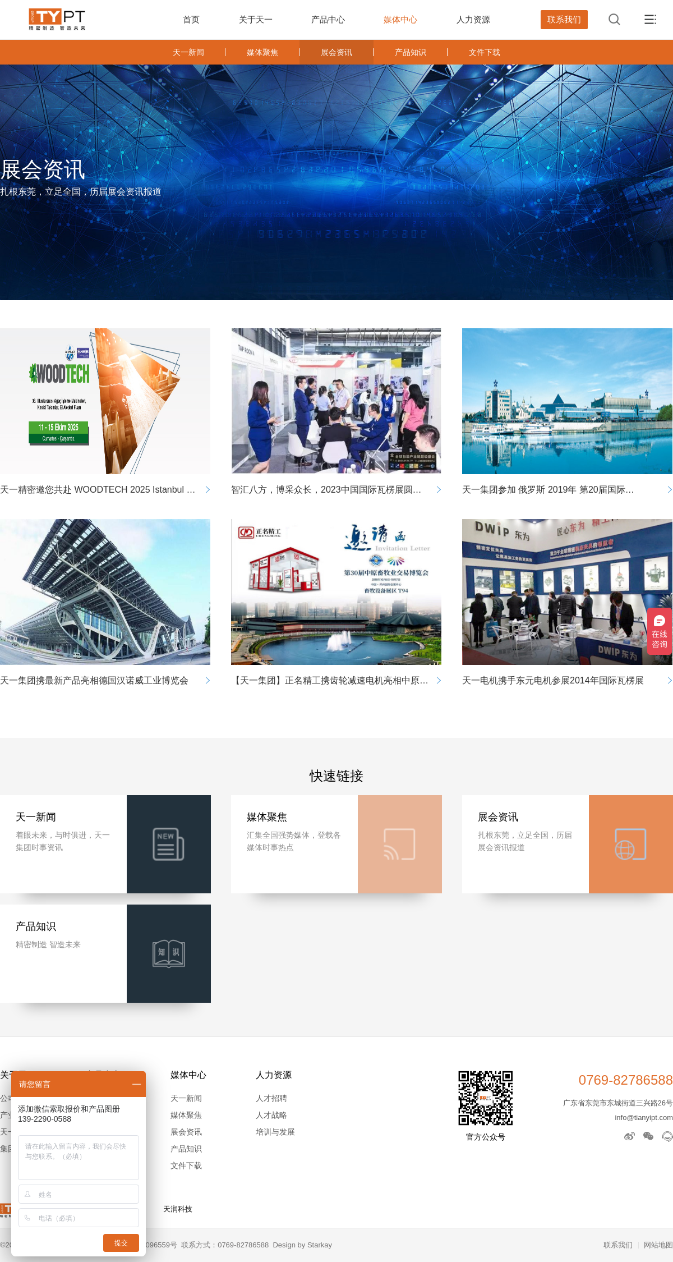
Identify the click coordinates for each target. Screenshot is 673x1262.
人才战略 (271, 1114)
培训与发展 (275, 1131)
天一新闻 (188, 52)
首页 (191, 19)
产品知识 (410, 52)
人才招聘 (271, 1098)
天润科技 (177, 1209)
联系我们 (564, 19)
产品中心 (328, 19)
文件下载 (484, 52)
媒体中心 (400, 19)
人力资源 (473, 19)
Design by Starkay (302, 1245)
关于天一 (256, 19)
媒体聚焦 (262, 52)
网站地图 (658, 1245)
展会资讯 (336, 52)
